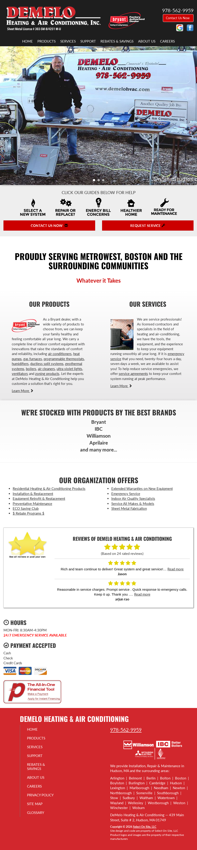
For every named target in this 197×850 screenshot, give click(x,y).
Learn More (22, 391)
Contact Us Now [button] (178, 18)
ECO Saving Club (26, 508)
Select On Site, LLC (144, 826)
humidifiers (20, 364)
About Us (146, 41)
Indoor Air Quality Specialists (133, 498)
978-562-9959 (126, 730)
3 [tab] (104, 181)
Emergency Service (125, 493)
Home (27, 41)
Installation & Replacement (33, 493)
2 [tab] (99, 181)
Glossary (35, 812)
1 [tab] (95, 181)
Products (46, 41)
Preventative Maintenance (32, 503)
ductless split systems (47, 364)
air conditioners (60, 354)
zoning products (47, 373)
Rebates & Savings (116, 41)
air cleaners (46, 369)
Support (88, 41)
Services (68, 41)
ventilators (20, 373)
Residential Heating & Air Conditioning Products (49, 488)
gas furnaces (32, 359)
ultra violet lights (69, 369)
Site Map (34, 804)
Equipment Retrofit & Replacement (39, 498)
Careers (167, 41)
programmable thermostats (64, 359)
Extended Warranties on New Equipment (142, 488)
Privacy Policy (40, 795)
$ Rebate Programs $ (28, 513)
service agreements (133, 373)
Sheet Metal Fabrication (129, 508)
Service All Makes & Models (132, 503)
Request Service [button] (147, 225)
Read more (175, 569)
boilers (31, 369)
